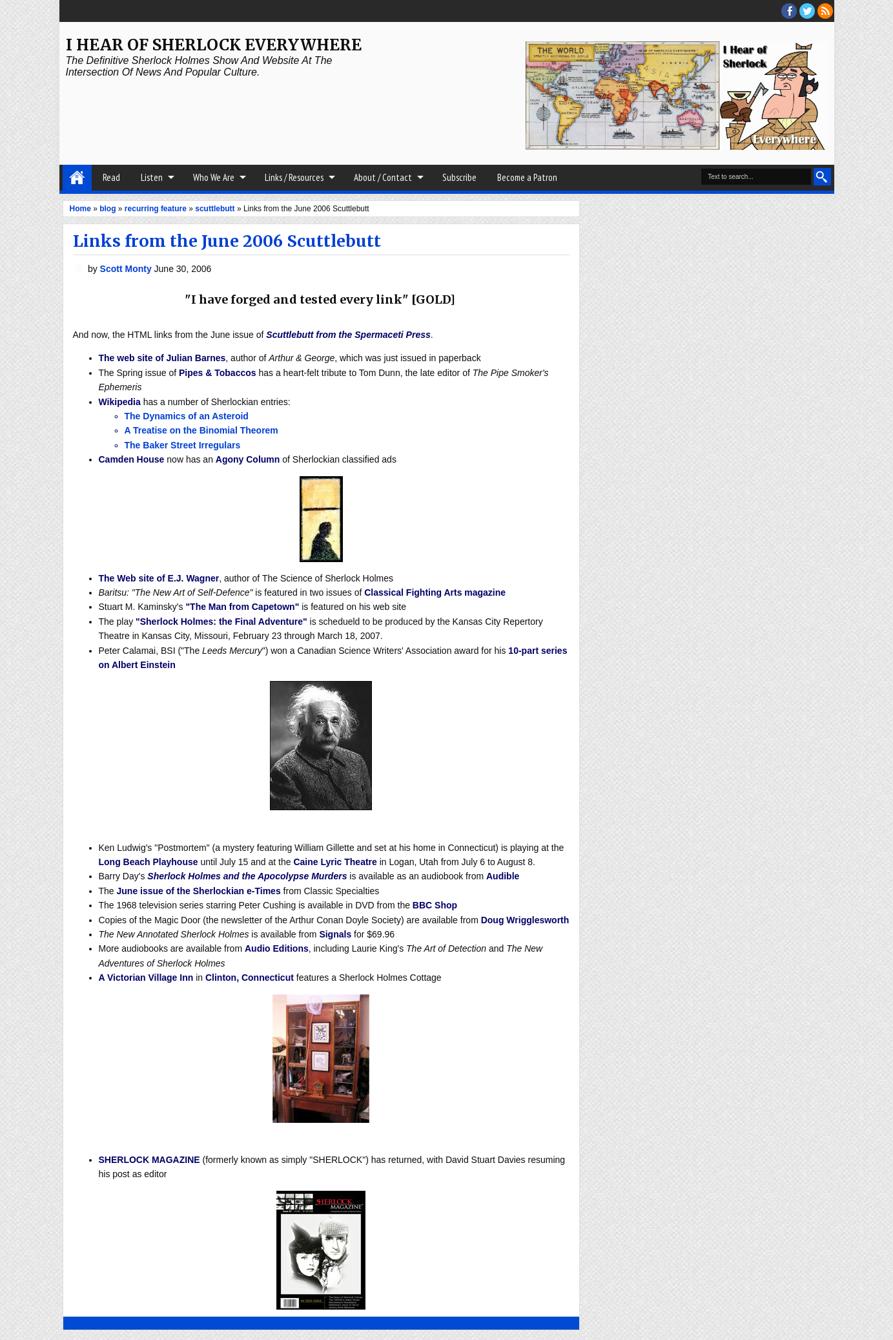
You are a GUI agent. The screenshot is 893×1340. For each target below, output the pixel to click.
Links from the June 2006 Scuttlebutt (227, 241)
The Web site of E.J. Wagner (159, 578)
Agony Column (248, 459)
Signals (335, 934)
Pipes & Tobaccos (217, 373)
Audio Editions (277, 948)
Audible (502, 876)
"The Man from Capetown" (242, 607)
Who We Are (213, 177)
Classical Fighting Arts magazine (435, 592)
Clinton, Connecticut (249, 977)
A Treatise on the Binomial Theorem (201, 430)
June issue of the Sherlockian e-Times (199, 891)
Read (111, 177)
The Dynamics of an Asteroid (187, 416)
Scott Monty (127, 269)
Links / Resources (294, 177)
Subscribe (459, 177)
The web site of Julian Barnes (162, 358)
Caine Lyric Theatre (334, 862)
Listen (152, 177)
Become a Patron (527, 177)
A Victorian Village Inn (146, 977)
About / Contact (383, 177)
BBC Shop (435, 905)
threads (807, 11)
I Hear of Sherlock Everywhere (214, 45)
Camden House (132, 459)
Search (822, 176)
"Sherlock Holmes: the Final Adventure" (221, 621)
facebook (789, 11)
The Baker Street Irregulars (183, 445)
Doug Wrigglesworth (525, 920)
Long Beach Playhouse (148, 862)
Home (77, 178)
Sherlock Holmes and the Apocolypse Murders (247, 876)
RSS (825, 11)
